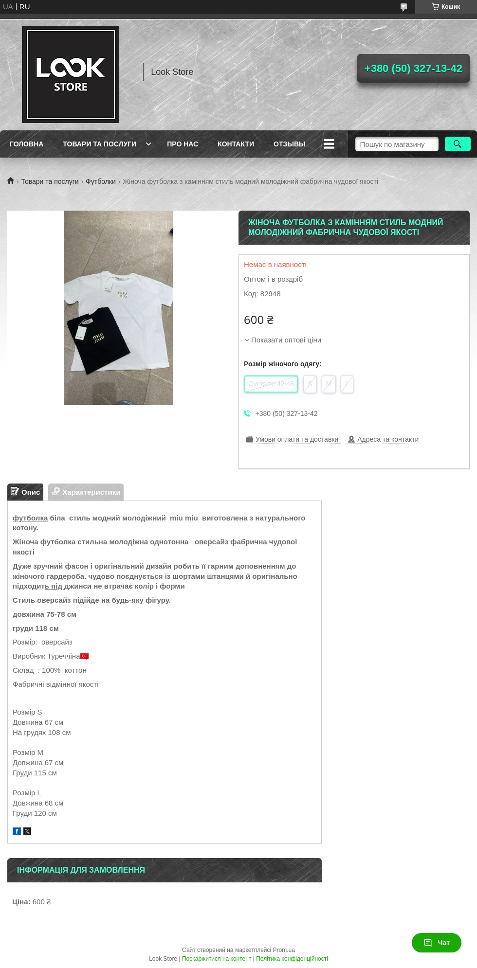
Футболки (101, 181)
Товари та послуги (99, 144)
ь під (54, 586)
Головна (26, 144)
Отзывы (290, 144)
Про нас (182, 144)
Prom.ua (284, 950)
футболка (30, 518)
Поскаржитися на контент (216, 958)
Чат (436, 942)
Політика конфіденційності (292, 958)
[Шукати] (458, 144)
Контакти (236, 144)
